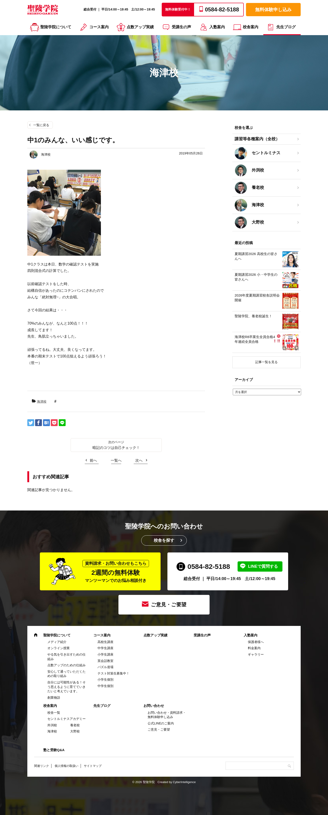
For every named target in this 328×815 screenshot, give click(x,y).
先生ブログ (286, 27)
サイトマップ (93, 766)
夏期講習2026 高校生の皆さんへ (256, 256)
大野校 (75, 731)
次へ (139, 460)
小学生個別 (105, 679)
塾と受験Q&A (53, 750)
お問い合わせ (154, 706)
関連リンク (41, 766)
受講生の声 (181, 27)
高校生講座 (105, 642)
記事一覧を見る (266, 362)
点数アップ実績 (140, 27)
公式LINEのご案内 (161, 723)
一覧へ (116, 460)
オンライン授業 (58, 648)
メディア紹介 (57, 642)
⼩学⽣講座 (105, 654)
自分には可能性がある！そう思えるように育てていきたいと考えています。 (66, 686)
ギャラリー (256, 654)
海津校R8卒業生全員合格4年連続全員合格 (257, 339)
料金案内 (254, 648)
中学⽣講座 (105, 648)
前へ (93, 460)
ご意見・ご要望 (168, 604)
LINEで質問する (263, 566)
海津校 (41, 401)
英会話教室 (105, 661)
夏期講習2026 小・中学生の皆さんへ (256, 277)
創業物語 (53, 697)
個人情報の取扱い (66, 766)
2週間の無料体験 (115, 571)
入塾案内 (217, 27)
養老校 (75, 725)
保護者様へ (256, 642)
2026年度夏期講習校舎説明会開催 (257, 297)
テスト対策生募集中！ (113, 673)
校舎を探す (164, 540)
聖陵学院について (55, 27)
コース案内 (99, 27)
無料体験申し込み (273, 9)
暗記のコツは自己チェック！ (116, 448)
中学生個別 (105, 686)
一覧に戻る (41, 125)
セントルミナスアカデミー (66, 719)
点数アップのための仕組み (66, 665)
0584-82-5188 (208, 566)
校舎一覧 (53, 712)
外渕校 (52, 725)
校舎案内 (250, 27)
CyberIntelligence (184, 782)
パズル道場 (105, 667)
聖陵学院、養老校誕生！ (253, 316)
